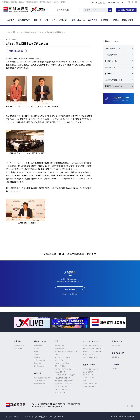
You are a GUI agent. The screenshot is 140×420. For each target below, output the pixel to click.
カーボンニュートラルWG (63, 390)
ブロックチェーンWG (61, 387)
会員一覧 (37, 19)
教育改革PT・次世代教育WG (64, 381)
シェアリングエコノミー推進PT (65, 375)
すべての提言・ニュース (114, 48)
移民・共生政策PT (60, 366)
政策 (46, 19)
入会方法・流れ (19, 346)
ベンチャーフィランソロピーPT (64, 369)
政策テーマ (86, 381)
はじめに (37, 348)
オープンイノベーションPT (63, 357)
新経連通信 (92, 19)
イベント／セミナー (60, 19)
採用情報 (104, 19)
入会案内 (10, 19)
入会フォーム (70, 289)
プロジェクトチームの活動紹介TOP (66, 351)
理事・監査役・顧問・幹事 (42, 378)
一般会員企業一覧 (39, 381)
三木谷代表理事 (111, 54)
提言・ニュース (78, 19)
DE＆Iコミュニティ (60, 392)
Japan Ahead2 (59, 348)
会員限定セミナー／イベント (92, 351)
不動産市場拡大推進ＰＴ (62, 378)
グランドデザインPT (61, 360)
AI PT (56, 354)
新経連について (24, 19)
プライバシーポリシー (13, 417)
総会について (38, 363)
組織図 (36, 351)
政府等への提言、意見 (113, 80)
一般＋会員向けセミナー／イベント (94, 348)
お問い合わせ (127, 19)
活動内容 (37, 357)
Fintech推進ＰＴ (60, 372)
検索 (110, 10)
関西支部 (37, 354)
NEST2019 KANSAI (89, 357)
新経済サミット (88, 354)
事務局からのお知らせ (16, 51)
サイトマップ (29, 417)
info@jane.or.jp (57, 407)
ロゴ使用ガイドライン (45, 417)
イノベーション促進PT (62, 363)
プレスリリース (111, 61)
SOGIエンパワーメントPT (63, 384)
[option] (32, 322)
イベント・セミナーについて (92, 346)
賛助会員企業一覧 (39, 384)
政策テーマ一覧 (59, 346)
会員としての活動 (39, 360)
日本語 (122, 2)
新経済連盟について (40, 346)
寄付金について (39, 366)
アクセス (115, 19)
